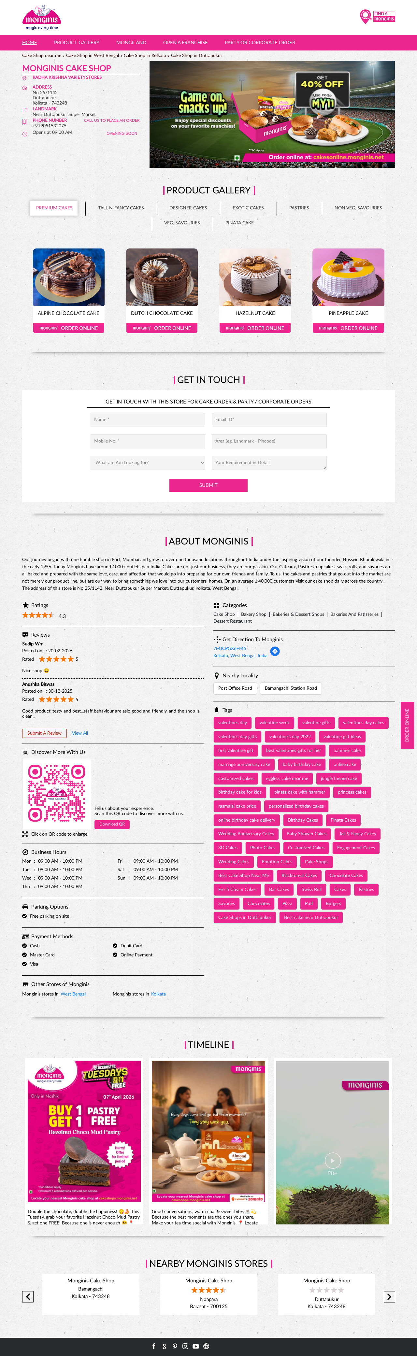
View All (80, 733)
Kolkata (158, 994)
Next (389, 1296)
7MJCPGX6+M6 (229, 648)
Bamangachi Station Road (291, 688)
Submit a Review (44, 733)
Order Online (68, 328)
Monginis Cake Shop (90, 1280)
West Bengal (73, 994)
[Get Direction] (275, 655)
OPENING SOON (122, 133)
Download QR (112, 824)
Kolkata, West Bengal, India (240, 656)
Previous (28, 1296)
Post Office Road (235, 688)
